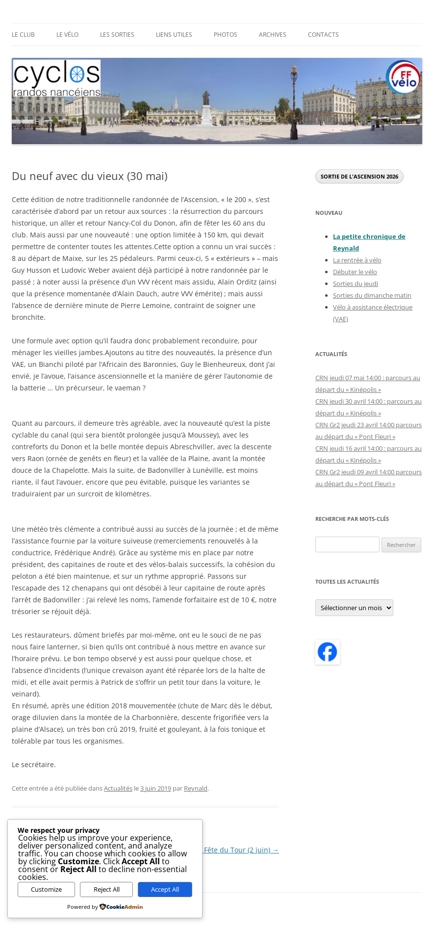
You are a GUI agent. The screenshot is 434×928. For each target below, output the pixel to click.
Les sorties (117, 34)
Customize (46, 889)
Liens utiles (174, 34)
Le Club (23, 34)
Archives (272, 34)
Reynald (195, 788)
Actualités (118, 788)
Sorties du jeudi (355, 283)
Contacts (323, 34)
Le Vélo (67, 34)
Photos (225, 34)
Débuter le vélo (355, 271)
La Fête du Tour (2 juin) (237, 849)
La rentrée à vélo (357, 260)
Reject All (107, 889)
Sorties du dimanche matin (372, 295)
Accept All (165, 889)
